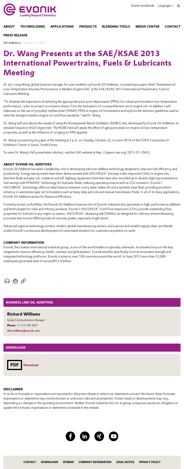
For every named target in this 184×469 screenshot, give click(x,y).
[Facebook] (70, 436)
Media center (147, 26)
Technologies (32, 26)
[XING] (99, 436)
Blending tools (116, 26)
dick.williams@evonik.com (23, 330)
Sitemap (68, 462)
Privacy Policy (150, 462)
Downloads (49, 462)
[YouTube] (114, 436)
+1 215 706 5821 (27, 325)
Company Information (95, 462)
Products (88, 26)
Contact (173, 26)
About (9, 26)
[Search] (179, 6)
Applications (62, 26)
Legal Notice (125, 462)
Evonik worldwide (142, 5)
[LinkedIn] (85, 436)
